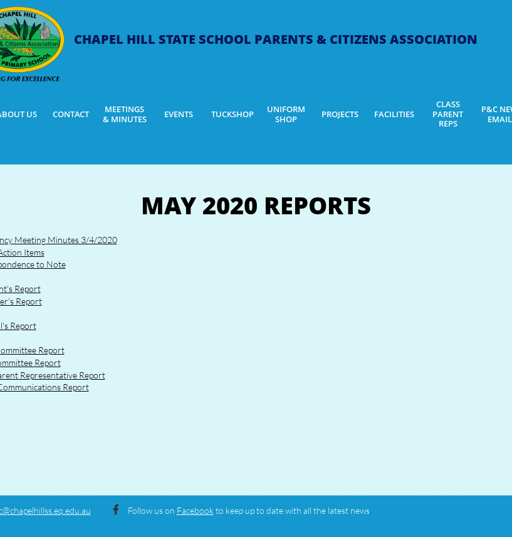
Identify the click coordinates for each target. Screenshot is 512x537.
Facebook (195, 510)
